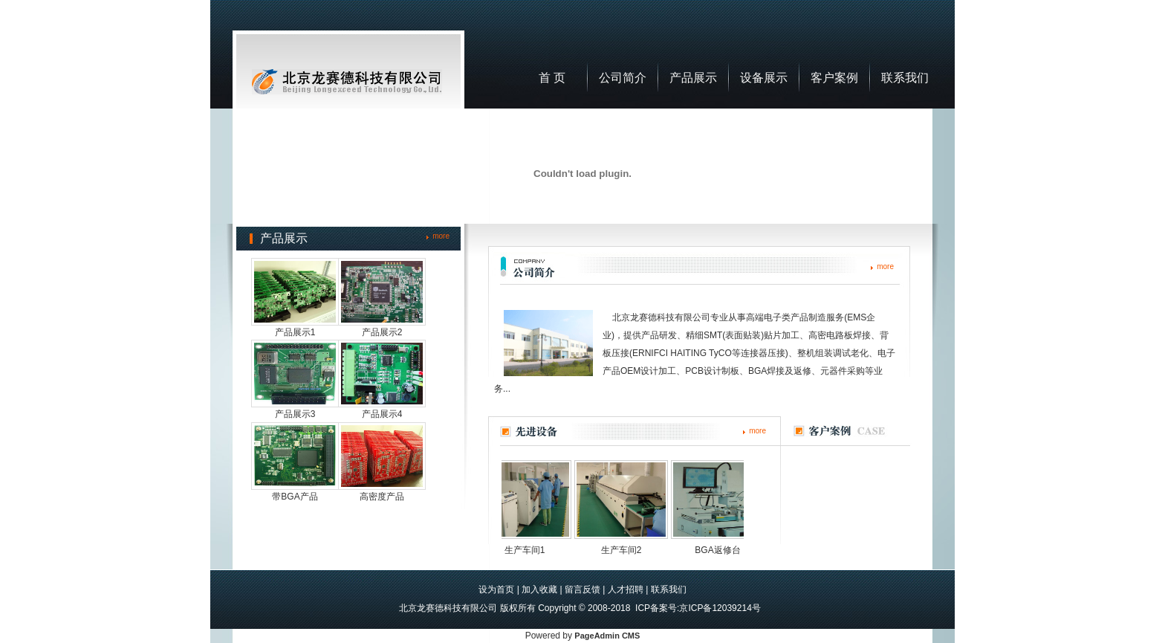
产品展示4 (382, 414)
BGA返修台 (721, 550)
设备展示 (764, 77)
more (441, 236)
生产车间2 (626, 550)
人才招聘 (625, 589)
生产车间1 (529, 550)
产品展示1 (295, 332)
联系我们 (905, 77)
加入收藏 (539, 589)
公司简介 (622, 77)
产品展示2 (382, 332)
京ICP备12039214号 (719, 608)
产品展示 (693, 77)
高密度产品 (382, 496)
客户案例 (834, 77)
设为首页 (496, 589)
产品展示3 (295, 414)
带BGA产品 (294, 496)
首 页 (552, 77)
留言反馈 (582, 589)
